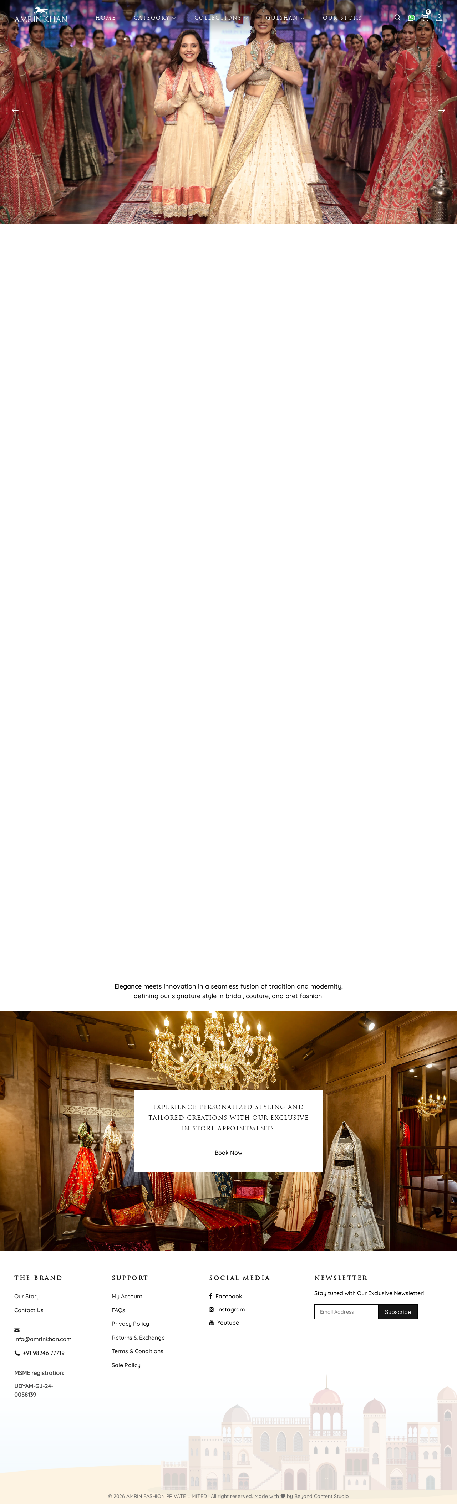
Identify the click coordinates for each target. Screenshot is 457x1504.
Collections (221, 18)
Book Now (228, 1152)
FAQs (118, 1310)
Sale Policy (126, 1365)
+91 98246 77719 (39, 1352)
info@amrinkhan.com (43, 1334)
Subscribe (398, 1311)
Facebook (225, 1296)
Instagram (227, 1309)
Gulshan (285, 18)
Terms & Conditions (137, 1351)
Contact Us (29, 1310)
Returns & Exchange (138, 1337)
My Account (127, 1296)
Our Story (342, 18)
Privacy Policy (130, 1323)
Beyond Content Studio (321, 1496)
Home (105, 18)
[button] (441, 110)
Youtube (224, 1322)
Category (155, 18)
